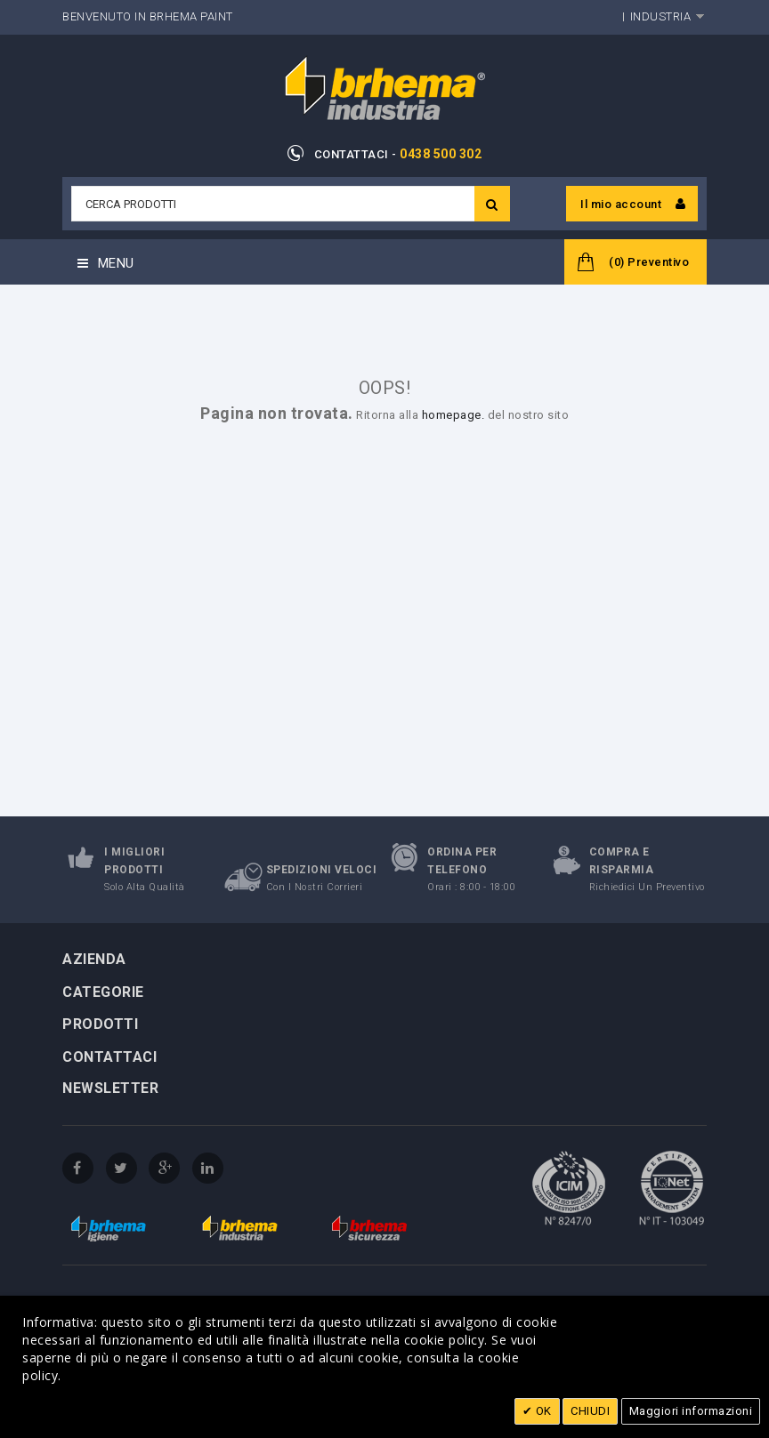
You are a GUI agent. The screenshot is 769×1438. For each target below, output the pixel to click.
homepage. (453, 415)
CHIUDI (590, 1411)
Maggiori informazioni (691, 1411)
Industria (661, 16)
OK (542, 1411)
